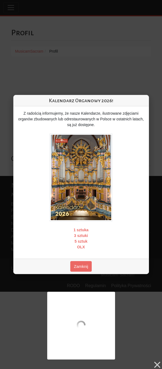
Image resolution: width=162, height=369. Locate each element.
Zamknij (81, 266)
